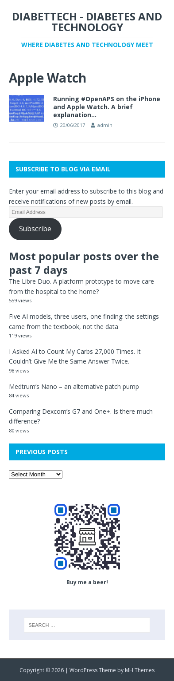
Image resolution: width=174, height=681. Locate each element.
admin (104, 125)
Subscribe (35, 229)
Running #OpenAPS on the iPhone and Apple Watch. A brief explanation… (106, 107)
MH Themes (140, 670)
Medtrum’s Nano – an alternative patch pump (74, 386)
